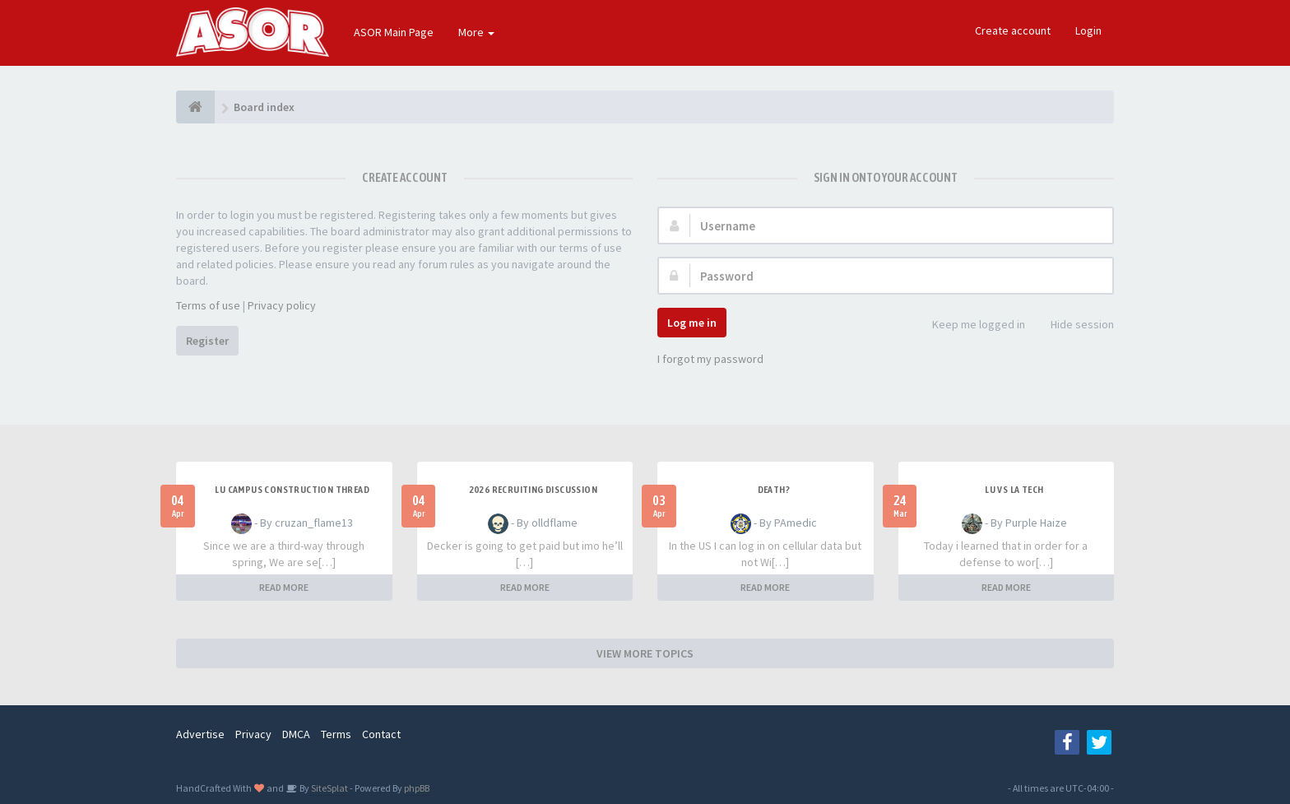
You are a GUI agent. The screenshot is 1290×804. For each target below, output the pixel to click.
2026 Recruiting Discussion (533, 489)
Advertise (200, 734)
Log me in (692, 322)
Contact (381, 734)
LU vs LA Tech (1014, 489)
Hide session (1073, 325)
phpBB (416, 788)
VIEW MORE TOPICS (645, 653)
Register (207, 340)
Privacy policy (282, 305)
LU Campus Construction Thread (292, 489)
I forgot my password (710, 358)
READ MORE (284, 587)
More (476, 32)
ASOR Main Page (394, 32)
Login (1088, 30)
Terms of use (208, 305)
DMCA (296, 734)
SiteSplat (328, 788)
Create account (1013, 30)
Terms (336, 734)
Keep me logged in (969, 325)
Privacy (253, 734)
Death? (774, 489)
